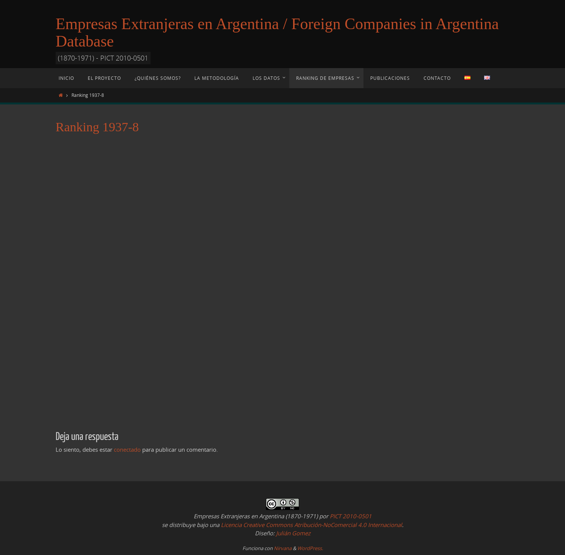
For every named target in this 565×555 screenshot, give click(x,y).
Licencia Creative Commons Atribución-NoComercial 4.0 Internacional (311, 525)
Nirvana (283, 548)
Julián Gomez (292, 533)
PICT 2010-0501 (351, 516)
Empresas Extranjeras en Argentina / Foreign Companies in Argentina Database (277, 32)
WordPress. (310, 548)
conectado (127, 449)
